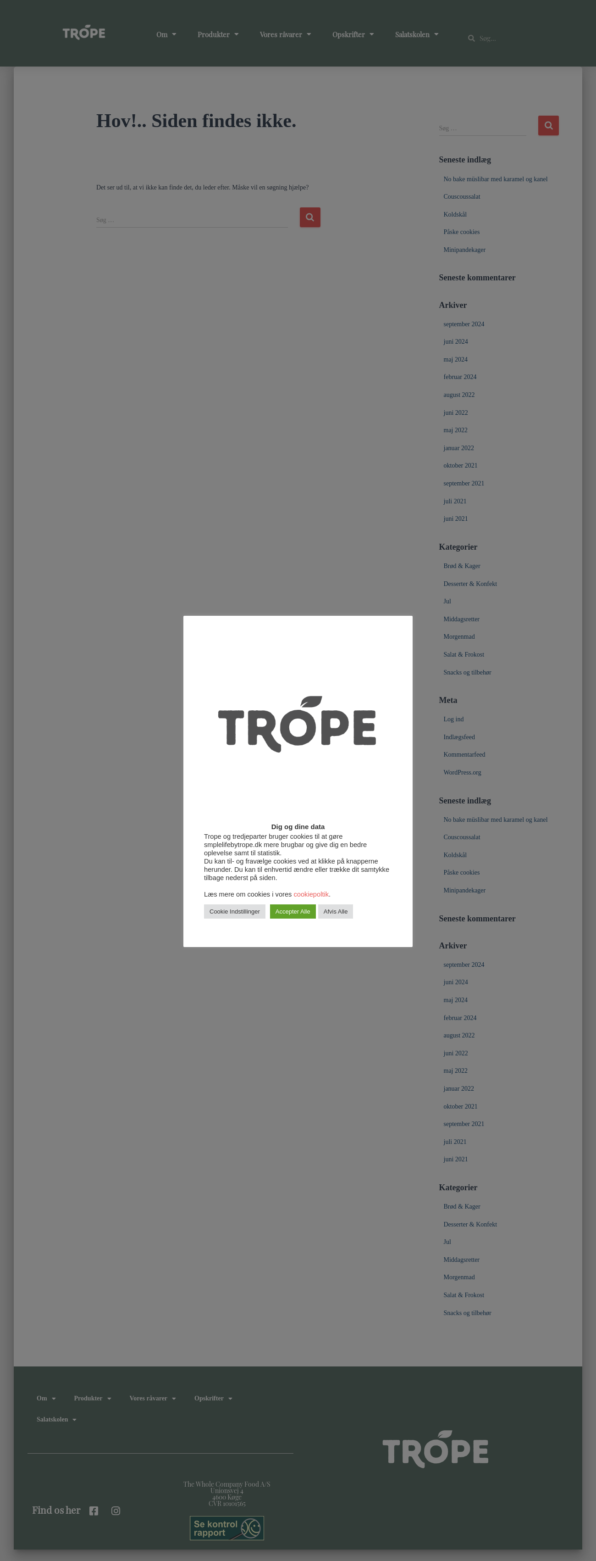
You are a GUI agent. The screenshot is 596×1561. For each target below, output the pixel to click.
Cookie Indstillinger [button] (235, 921)
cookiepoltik (311, 904)
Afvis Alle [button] (336, 921)
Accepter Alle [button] (293, 921)
